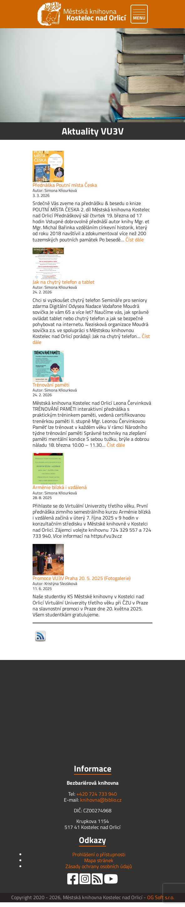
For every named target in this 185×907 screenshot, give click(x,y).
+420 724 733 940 (96, 794)
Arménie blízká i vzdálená (60, 487)
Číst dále (135, 239)
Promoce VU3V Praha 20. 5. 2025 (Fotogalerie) (82, 578)
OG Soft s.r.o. (160, 897)
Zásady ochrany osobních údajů (98, 866)
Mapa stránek (98, 860)
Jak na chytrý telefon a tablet (64, 282)
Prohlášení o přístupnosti (99, 854)
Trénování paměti (51, 384)
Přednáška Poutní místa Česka (65, 185)
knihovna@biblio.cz (100, 800)
